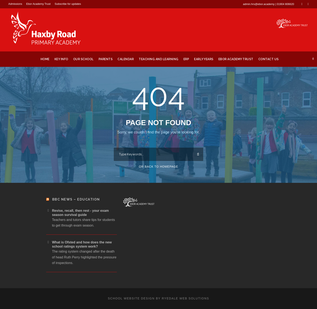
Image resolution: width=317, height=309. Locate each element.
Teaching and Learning (158, 59)
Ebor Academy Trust (38, 3)
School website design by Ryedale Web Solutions (158, 298)
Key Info (61, 59)
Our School (83, 59)
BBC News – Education (76, 199)
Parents (106, 59)
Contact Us (268, 59)
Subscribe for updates (68, 3)
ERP (186, 59)
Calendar (126, 59)
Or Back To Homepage (158, 166)
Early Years (203, 59)
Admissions (15, 3)
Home (45, 59)
